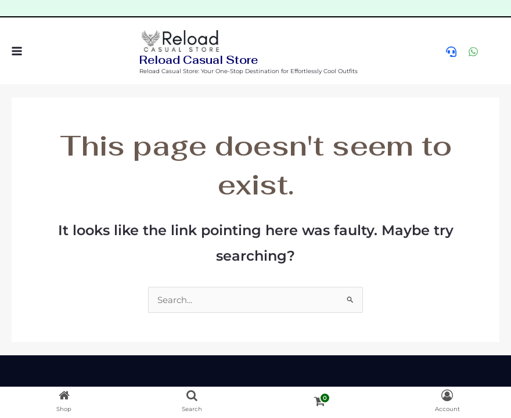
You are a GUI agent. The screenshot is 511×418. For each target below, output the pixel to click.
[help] (451, 51)
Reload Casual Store (198, 60)
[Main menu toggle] (16, 51)
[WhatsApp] (473, 51)
